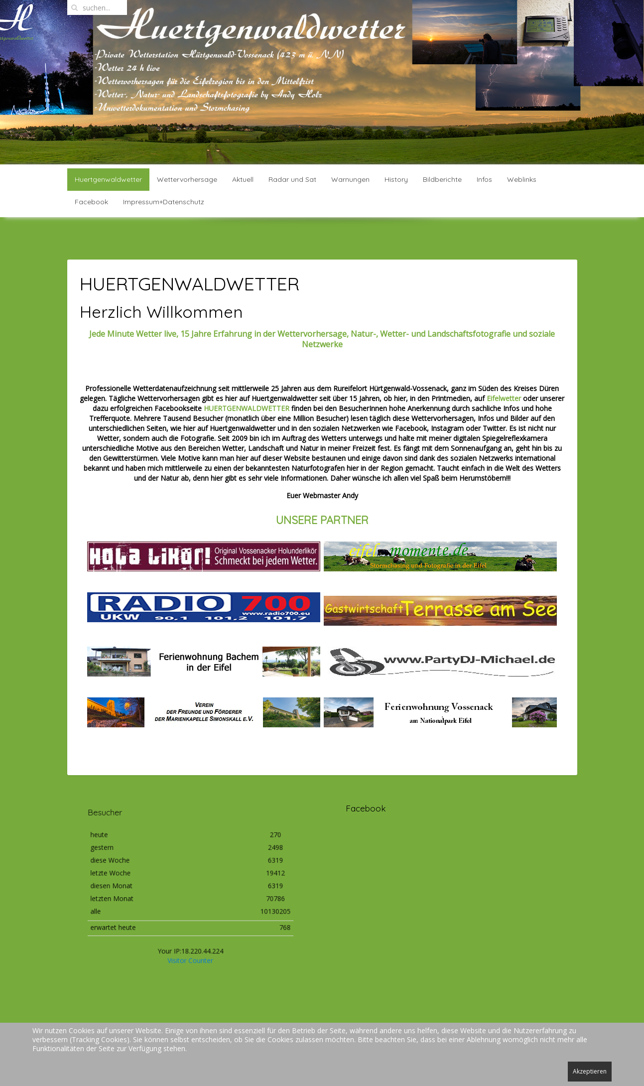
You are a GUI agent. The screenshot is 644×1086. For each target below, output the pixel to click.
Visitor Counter (190, 947)
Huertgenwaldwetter (108, 179)
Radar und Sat (292, 179)
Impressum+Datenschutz (163, 201)
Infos (484, 179)
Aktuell (243, 179)
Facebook (91, 201)
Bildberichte (442, 179)
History (396, 179)
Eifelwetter (505, 398)
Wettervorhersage (187, 179)
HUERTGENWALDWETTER (246, 408)
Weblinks (521, 179)
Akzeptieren (590, 1071)
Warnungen (350, 179)
